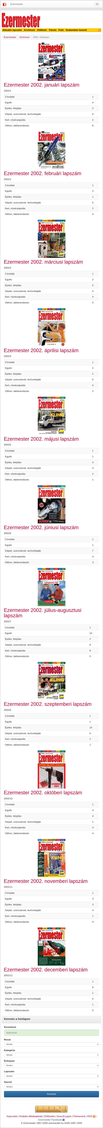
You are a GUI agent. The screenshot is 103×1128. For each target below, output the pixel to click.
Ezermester (16, 4)
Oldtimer (42, 30)
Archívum (29, 30)
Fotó (61, 30)
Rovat (7, 1039)
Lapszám (9, 1071)
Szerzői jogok (64, 1116)
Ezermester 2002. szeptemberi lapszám (48, 704)
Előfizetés (49, 1116)
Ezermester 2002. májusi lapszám (41, 439)
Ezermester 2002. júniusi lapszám (41, 527)
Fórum (52, 30)
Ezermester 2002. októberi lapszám (43, 792)
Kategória (9, 1050)
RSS (91, 1116)
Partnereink (79, 1116)
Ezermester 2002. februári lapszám (42, 173)
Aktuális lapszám (12, 30)
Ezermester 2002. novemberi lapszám (46, 881)
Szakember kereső (76, 30)
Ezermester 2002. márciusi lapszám (43, 262)
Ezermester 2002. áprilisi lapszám (41, 350)
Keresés (51, 1094)
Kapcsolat (12, 1116)
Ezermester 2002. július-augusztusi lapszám (42, 613)
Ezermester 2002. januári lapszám (41, 85)
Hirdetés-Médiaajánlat (30, 1116)
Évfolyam (9, 1061)
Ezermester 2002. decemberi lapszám (46, 969)
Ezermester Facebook (51, 1119)
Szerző (8, 1082)
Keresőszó (10, 1027)
